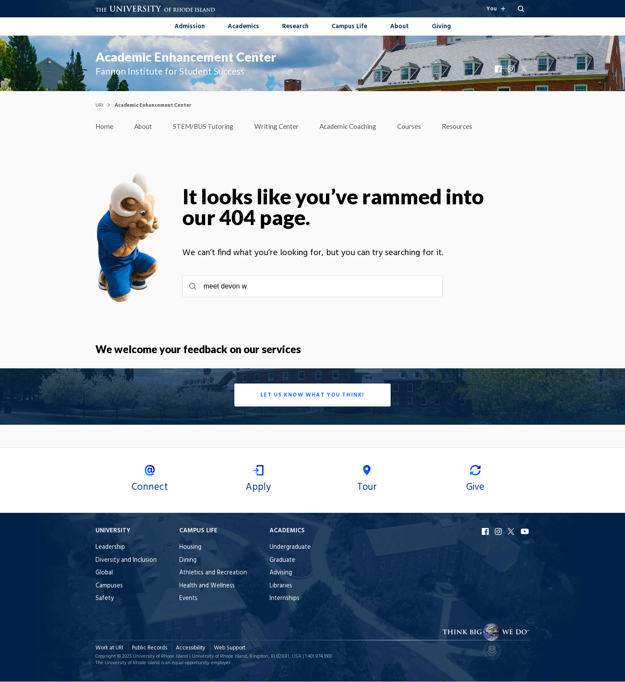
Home (104, 126)
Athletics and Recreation (213, 573)
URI (99, 105)
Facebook (499, 69)
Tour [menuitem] (366, 480)
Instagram (512, 69)
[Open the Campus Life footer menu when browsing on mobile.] (213, 531)
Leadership (110, 548)
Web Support (229, 648)
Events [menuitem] (188, 599)
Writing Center (280, 126)
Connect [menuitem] (149, 480)
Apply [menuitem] (258, 480)
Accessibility (190, 648)
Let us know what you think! (312, 395)
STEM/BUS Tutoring (206, 126)
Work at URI (109, 648)
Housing (190, 548)
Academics (243, 27)
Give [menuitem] (475, 480)
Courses (416, 126)
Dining (188, 561)
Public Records (149, 648)
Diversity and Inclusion (126, 561)
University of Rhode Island (160, 657)
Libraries (281, 586)
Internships (284, 599)
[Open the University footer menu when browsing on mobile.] (126, 531)
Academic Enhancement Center (185, 56)
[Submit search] (192, 286)
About (399, 27)
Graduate (282, 561)
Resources (464, 126)
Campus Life (349, 27)
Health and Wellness (207, 586)
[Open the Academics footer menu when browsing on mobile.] (290, 531)
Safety (104, 599)
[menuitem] (189, 26)
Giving (441, 27)
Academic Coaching (353, 126)
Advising (281, 573)
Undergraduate (290, 548)
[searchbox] (312, 287)
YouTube (525, 531)
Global (104, 573)
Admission (189, 27)
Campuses (109, 586)
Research (295, 27)
